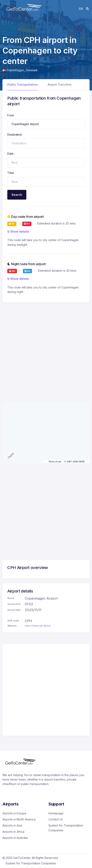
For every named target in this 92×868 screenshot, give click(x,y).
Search (17, 194)
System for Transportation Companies (65, 828)
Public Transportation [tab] (22, 84)
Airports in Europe (14, 813)
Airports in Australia (15, 837)
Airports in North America (18, 819)
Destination (14, 134)
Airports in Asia (12, 825)
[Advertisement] (46, 348)
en (81, 8)
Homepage (55, 813)
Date (10, 153)
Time (10, 172)
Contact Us (55, 819)
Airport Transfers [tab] (60, 84)
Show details (18, 231)
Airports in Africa (13, 831)
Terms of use (54, 461)
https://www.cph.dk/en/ (38, 625)
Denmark (32, 70)
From (10, 115)
